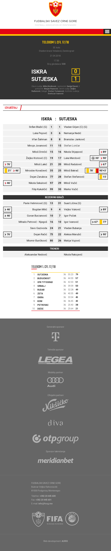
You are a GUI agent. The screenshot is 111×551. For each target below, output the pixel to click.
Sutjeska (42, 274)
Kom (39, 301)
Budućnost (44, 278)
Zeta (40, 293)
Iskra (40, 297)
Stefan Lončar (72, 145)
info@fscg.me (45, 503)
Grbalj (41, 286)
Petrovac (43, 305)
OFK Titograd (45, 282)
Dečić (40, 309)
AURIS (65, 541)
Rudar (41, 290)
